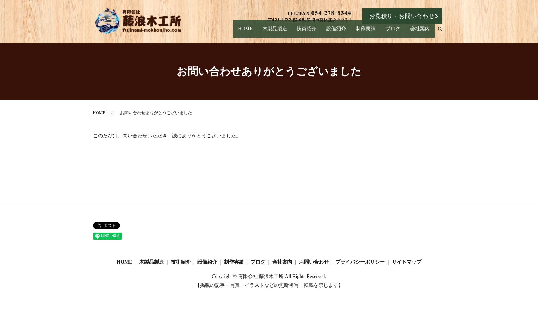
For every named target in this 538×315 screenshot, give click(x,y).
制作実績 (371, 32)
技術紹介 (315, 32)
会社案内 (421, 32)
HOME (254, 32)
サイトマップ (406, 262)
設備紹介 (343, 32)
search (443, 32)
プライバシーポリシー (360, 262)
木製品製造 (285, 32)
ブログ (395, 32)
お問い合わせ (314, 262)
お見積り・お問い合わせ (401, 16)
